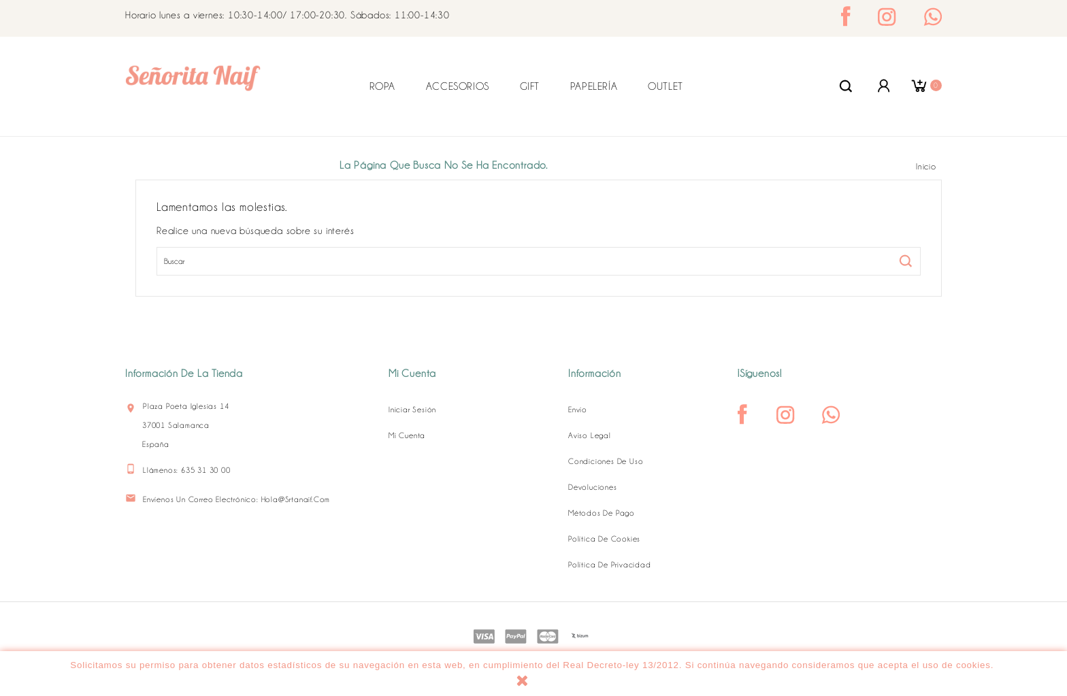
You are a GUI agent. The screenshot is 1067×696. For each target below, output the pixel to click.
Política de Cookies (604, 539)
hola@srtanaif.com (296, 499)
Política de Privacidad (609, 565)
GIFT (530, 86)
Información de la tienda (184, 373)
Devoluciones (592, 487)
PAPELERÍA (593, 86)
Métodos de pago (601, 513)
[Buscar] (538, 261)
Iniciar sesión (412, 409)
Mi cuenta (407, 435)
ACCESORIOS (457, 86)
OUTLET (665, 86)
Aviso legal (589, 435)
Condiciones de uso (605, 461)
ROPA (382, 86)
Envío (577, 409)
